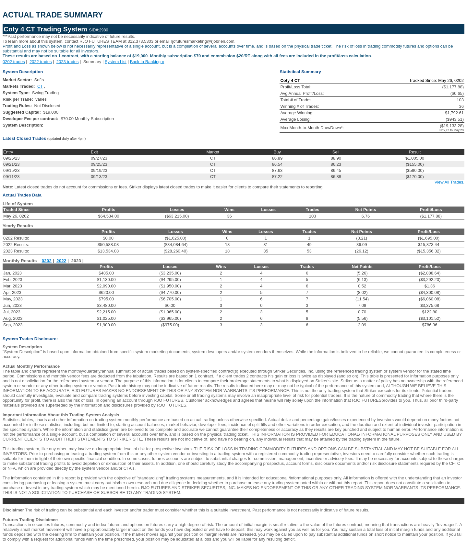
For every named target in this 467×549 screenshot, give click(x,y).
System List (115, 61)
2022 (61, 260)
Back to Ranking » (147, 61)
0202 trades (14, 61)
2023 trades (67, 61)
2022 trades (41, 61)
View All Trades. (449, 182)
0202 (47, 260)
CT (40, 86)
